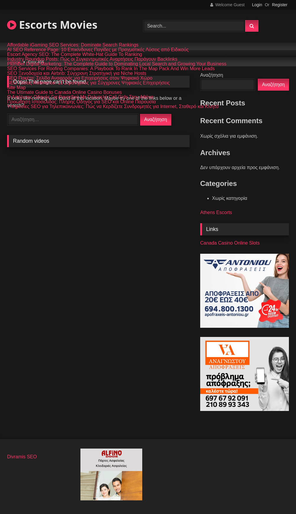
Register (279, 4)
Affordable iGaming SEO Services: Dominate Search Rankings (72, 45)
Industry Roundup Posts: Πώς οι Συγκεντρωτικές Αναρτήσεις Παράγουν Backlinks (92, 59)
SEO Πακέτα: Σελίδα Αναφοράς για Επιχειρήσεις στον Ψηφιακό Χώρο (80, 78)
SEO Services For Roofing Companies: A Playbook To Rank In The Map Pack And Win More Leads (111, 68)
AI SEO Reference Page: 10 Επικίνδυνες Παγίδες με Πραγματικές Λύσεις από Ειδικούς (98, 49)
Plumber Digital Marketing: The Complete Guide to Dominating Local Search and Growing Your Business (116, 64)
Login (257, 4)
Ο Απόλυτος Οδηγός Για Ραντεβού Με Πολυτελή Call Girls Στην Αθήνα (80, 97)
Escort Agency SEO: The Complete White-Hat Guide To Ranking (74, 54)
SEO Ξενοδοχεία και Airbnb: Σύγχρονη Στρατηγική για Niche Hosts (76, 73)
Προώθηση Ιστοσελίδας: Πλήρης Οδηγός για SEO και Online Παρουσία (81, 101)
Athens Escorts (216, 212)
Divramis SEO (22, 456)
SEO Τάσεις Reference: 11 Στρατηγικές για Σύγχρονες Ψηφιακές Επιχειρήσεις (88, 83)
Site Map (16, 87)
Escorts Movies (52, 24)
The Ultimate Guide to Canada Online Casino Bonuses (64, 92)
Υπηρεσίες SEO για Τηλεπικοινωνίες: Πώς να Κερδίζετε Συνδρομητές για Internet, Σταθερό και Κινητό (113, 106)
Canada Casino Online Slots (230, 242)
